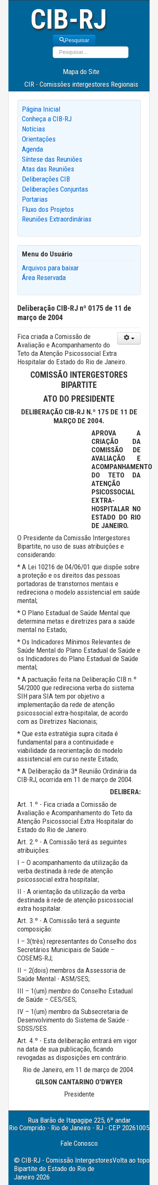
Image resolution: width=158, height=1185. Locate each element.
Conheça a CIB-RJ (47, 119)
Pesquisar (74, 40)
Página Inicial (41, 109)
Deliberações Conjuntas (55, 189)
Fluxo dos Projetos (48, 209)
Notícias (33, 129)
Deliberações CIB (46, 179)
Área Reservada (44, 277)
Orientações (39, 139)
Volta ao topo (131, 1160)
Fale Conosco (79, 1143)
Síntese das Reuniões (52, 159)
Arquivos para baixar (50, 268)
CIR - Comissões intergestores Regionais (81, 84)
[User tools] (129, 338)
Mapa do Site (81, 71)
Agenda (32, 149)
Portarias (35, 199)
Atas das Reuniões (48, 169)
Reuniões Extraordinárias (56, 219)
